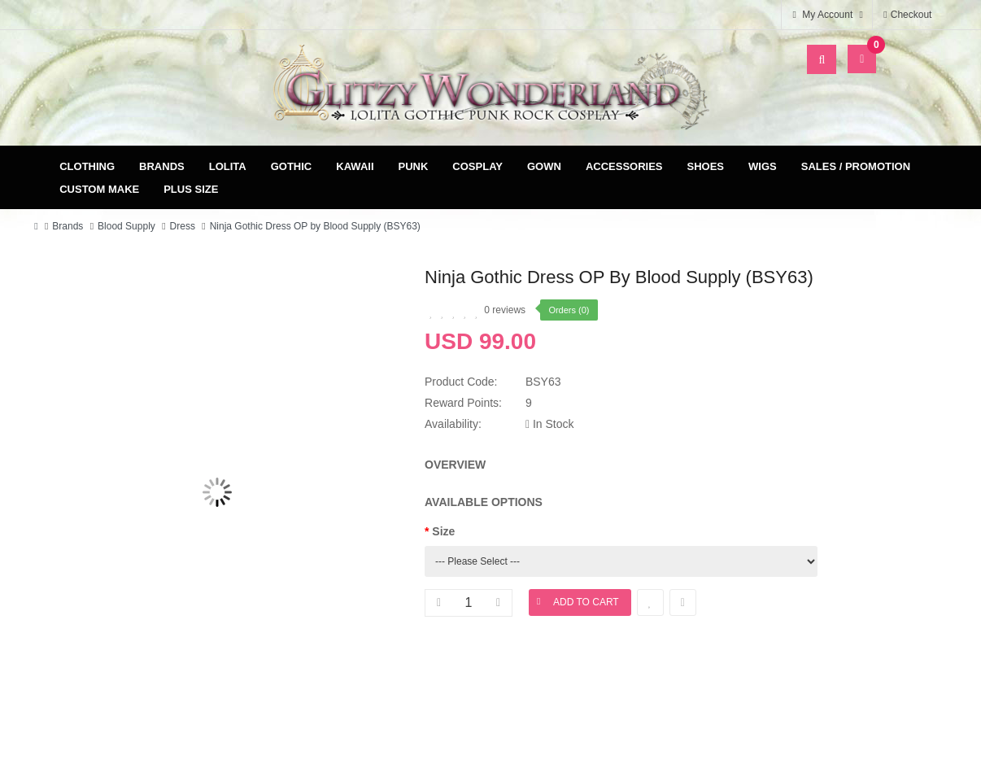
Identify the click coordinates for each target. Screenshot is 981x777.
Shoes (706, 166)
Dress (182, 226)
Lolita (227, 166)
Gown (544, 166)
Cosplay (477, 166)
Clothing (87, 166)
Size (443, 531)
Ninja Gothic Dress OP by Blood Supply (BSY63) (315, 226)
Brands (162, 166)
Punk (414, 166)
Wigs (762, 166)
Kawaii (354, 166)
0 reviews (504, 310)
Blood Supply (126, 226)
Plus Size (191, 189)
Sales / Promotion (855, 166)
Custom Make (99, 189)
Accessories (624, 166)
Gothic (291, 166)
